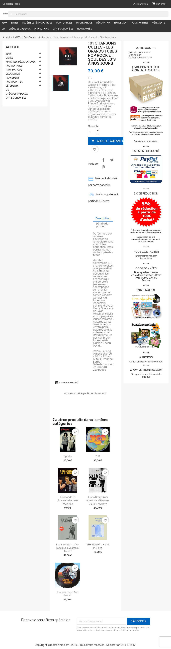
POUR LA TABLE (64, 22)
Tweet (112, 160)
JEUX (4, 22)
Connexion (135, 54)
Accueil (13, 47)
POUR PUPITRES (139, 22)
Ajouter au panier (108, 141)
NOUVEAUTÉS (84, 28)
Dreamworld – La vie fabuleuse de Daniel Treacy (67, 548)
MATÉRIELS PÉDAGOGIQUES (37, 22)
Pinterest (103, 167)
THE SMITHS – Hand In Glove (98, 546)
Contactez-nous (11, 3)
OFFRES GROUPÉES (63, 28)
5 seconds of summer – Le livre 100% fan (67, 500)
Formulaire (146, 258)
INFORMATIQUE (84, 22)
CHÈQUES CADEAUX (20, 28)
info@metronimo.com (146, 255)
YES (98, 456)
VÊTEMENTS (158, 22)
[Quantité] (92, 132)
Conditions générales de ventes (145, 361)
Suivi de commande (140, 52)
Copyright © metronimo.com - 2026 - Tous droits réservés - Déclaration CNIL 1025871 (85, 645)
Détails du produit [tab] (102, 225)
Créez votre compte (140, 57)
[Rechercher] (88, 14)
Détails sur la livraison (146, 141)
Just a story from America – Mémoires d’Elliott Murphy (97, 500)
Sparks (68, 456)
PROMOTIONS (41, 28)
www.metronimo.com (146, 370)
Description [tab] (103, 218)
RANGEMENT (121, 22)
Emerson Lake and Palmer (67, 593)
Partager (103, 160)
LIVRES (15, 22)
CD (3, 28)
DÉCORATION (103, 22)
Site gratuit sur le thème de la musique (146, 375)
